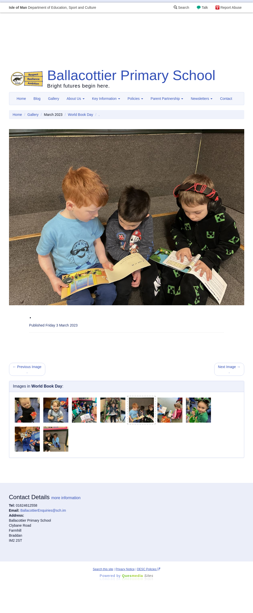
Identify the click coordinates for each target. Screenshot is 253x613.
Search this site (103, 569)
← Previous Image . (27, 369)
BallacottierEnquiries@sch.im (43, 510)
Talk (205, 8)
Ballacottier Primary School (131, 75)
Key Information (106, 99)
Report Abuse (231, 8)
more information (66, 498)
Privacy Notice (125, 569)
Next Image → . (229, 369)
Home (21, 99)
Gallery (53, 99)
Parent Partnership (167, 99)
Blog (37, 99)
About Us (75, 99)
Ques (137, 576)
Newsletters (201, 99)
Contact (226, 99)
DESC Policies (148, 569)
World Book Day (80, 115)
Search (181, 8)
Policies (135, 99)
